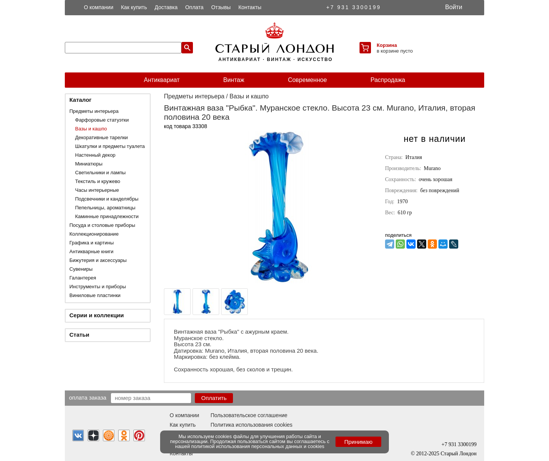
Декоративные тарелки (101, 137)
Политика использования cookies (251, 425)
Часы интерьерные (97, 190)
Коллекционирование (94, 234)
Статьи (79, 334)
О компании (98, 7)
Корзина (387, 45)
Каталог (80, 99)
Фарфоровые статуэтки (102, 120)
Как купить (134, 7)
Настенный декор (95, 155)
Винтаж (233, 80)
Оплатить (214, 398)
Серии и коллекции (96, 315)
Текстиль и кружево (97, 181)
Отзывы (221, 7)
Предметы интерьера (94, 111)
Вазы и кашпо (91, 129)
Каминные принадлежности (107, 216)
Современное (307, 80)
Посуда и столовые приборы (102, 225)
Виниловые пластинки (94, 295)
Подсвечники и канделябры (106, 199)
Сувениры (81, 269)
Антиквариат (162, 80)
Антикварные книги (91, 251)
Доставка (166, 7)
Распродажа (388, 80)
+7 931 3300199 (353, 7)
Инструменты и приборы (97, 286)
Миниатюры (89, 164)
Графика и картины (91, 243)
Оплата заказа (87, 397)
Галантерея (82, 278)
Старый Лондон (459, 453)
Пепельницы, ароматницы (105, 207)
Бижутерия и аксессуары (98, 260)
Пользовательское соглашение (248, 415)
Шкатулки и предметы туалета (110, 146)
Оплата (194, 7)
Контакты (249, 7)
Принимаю (358, 442)
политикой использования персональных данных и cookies (257, 446)
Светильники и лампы (100, 172)
